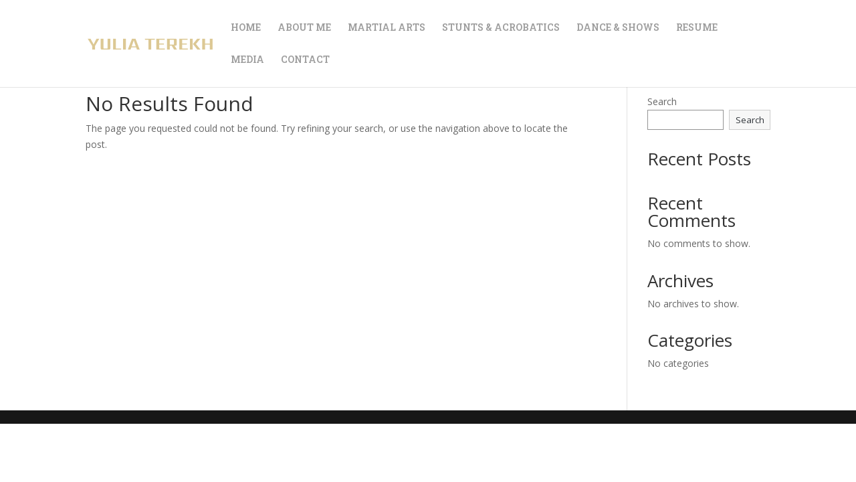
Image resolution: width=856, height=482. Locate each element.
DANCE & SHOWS (617, 28)
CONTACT (305, 60)
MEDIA (247, 60)
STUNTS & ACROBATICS (501, 28)
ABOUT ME (304, 28)
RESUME (697, 28)
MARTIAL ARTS (386, 28)
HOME (246, 28)
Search (662, 101)
